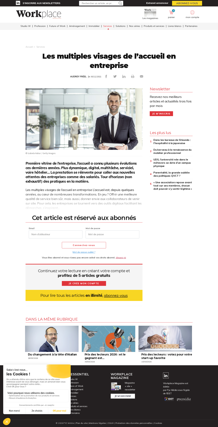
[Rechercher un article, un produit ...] (101, 3)
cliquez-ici (121, 257)
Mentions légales (97, 423)
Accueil (29, 46)
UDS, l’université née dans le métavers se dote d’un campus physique (172, 163)
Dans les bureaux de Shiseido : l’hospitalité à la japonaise (172, 141)
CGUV (110, 423)
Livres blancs (174, 26)
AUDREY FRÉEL (78, 76)
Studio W (26, 26)
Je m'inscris (161, 113)
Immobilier (94, 26)
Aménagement (77, 26)
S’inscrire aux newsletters (41, 3)
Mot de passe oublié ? (84, 252)
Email (32, 228)
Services (107, 26)
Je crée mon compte (84, 283)
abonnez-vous (116, 295)
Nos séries (134, 26)
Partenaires (191, 26)
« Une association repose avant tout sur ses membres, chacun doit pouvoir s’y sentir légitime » (172, 185)
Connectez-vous (84, 245)
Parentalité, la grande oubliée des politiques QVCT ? (171, 174)
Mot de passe (93, 228)
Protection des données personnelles (134, 423)
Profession (40, 26)
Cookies (159, 423)
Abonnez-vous (187, 3)
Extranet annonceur (157, 3)
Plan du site (81, 423)
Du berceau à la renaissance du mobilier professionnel (172, 151)
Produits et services (154, 26)
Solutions (120, 26)
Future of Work (57, 26)
